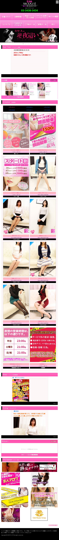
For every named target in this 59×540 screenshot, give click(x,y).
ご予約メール (6, 532)
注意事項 (42, 364)
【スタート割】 (15, 193)
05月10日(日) (47, 110)
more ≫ (55, 403)
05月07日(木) (47, 107)
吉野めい (41, 235)
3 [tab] (28, 44)
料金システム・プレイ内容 (23, 531)
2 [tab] (26, 44)
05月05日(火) (12, 107)
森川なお (16, 411)
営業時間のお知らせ (15, 364)
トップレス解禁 (15, 150)
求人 (18, 532)
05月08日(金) (12, 110)
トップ (2, 531)
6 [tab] (36, 44)
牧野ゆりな (14, 321)
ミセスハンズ (10, 535)
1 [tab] (23, 44)
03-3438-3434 (29, 10)
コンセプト (48, 531)
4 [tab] (31, 44)
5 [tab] (33, 44)
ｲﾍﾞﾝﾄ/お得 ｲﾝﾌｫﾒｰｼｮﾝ (35, 531)
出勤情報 (13, 531)
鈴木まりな (41, 278)
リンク (22, 532)
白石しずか (41, 193)
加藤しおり (14, 278)
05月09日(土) (29, 110)
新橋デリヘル (10, 97)
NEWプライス (42, 150)
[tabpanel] (29, 35)
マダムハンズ (28, 532)
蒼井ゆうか (41, 321)
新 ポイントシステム (18, 378)
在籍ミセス (7, 531)
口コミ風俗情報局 (19, 97)
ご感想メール (13, 532)
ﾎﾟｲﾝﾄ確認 (43, 531)
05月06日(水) (29, 107)
